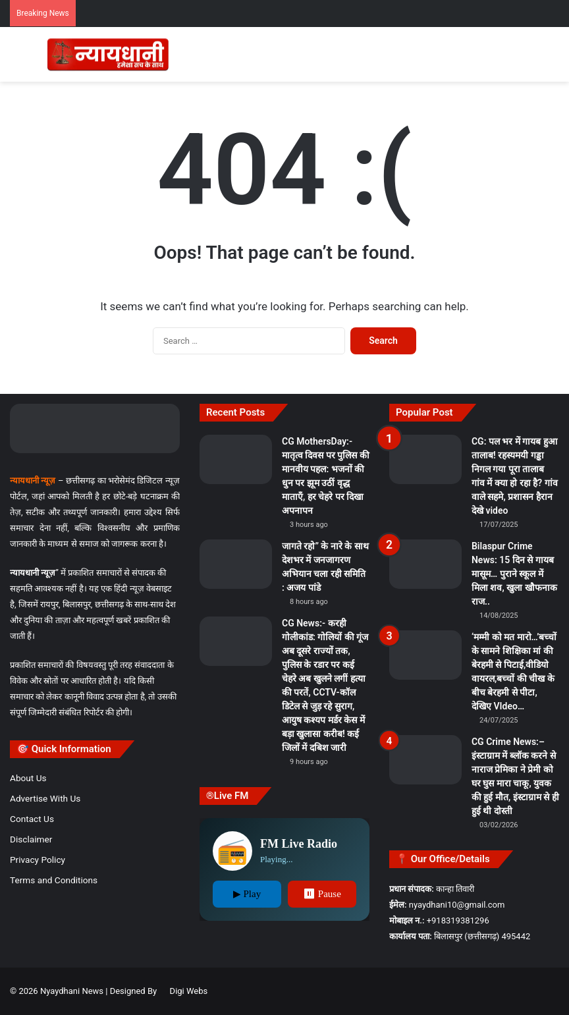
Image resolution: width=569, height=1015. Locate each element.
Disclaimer (31, 839)
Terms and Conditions (53, 880)
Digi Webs (189, 991)
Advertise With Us (45, 798)
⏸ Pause (322, 894)
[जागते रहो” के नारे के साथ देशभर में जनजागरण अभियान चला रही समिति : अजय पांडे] (236, 564)
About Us (28, 778)
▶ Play (247, 894)
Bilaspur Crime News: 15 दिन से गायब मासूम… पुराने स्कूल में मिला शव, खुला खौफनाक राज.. (514, 574)
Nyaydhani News (70, 991)
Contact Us (32, 818)
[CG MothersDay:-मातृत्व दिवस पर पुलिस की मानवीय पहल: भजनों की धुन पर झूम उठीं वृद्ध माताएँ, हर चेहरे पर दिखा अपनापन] (236, 459)
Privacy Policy (37, 859)
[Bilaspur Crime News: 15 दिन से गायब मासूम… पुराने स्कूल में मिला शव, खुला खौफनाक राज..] (425, 564)
